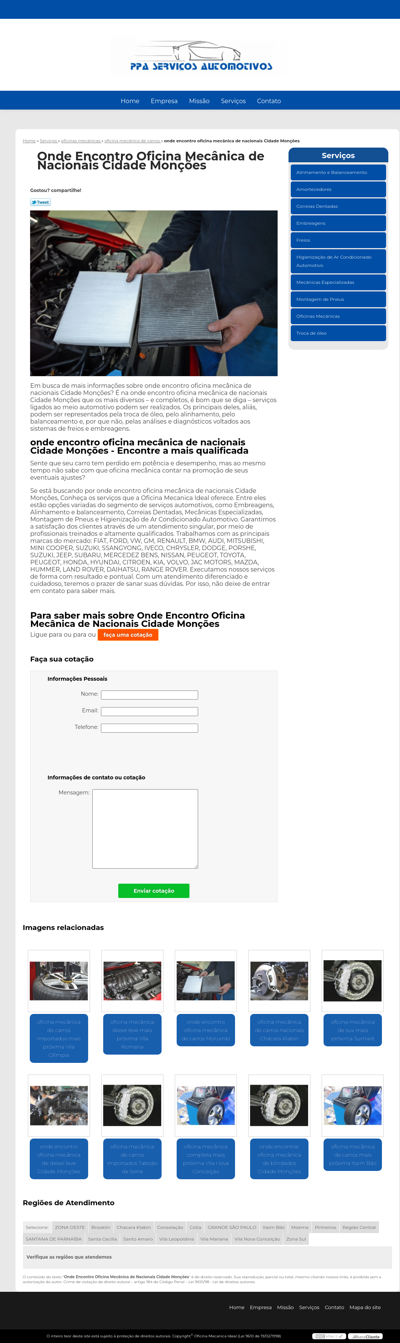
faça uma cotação (128, 634)
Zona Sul (296, 1239)
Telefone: (136, 728)
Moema (299, 1227)
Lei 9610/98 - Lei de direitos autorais (221, 1281)
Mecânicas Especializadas (326, 282)
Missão (199, 101)
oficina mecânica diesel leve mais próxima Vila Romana (132, 1034)
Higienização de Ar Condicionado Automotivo (333, 261)
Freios (303, 240)
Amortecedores (314, 189)
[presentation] (95, 755)
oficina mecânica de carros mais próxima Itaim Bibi (353, 1154)
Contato (269, 101)
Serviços (233, 101)
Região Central (359, 1227)
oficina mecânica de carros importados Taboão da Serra (132, 1159)
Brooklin (101, 1227)
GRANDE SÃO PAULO (232, 1227)
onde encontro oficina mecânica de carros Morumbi (205, 1030)
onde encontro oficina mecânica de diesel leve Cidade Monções (59, 1159)
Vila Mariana (214, 1239)
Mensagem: (128, 829)
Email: (140, 711)
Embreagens (311, 223)
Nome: (139, 695)
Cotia (195, 1227)
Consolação (170, 1227)
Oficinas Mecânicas (318, 316)
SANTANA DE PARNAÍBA (54, 1239)
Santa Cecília (102, 1239)
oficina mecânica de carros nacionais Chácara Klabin (279, 1030)
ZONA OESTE (70, 1227)
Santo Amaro (138, 1239)
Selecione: (37, 1227)
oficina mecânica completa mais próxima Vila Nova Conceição (206, 1159)
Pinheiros (325, 1227)
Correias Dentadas (317, 206)
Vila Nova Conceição (257, 1239)
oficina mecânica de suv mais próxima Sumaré (353, 1030)
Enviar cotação (153, 890)
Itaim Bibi (274, 1227)
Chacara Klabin (134, 1227)
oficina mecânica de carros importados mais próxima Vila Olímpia (59, 1038)
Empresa (164, 101)
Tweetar (40, 202)
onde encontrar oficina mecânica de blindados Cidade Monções (279, 1159)
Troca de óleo (312, 333)
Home (130, 101)
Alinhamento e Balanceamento (332, 172)
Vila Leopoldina (176, 1239)
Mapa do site (365, 1307)
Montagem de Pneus (320, 299)
